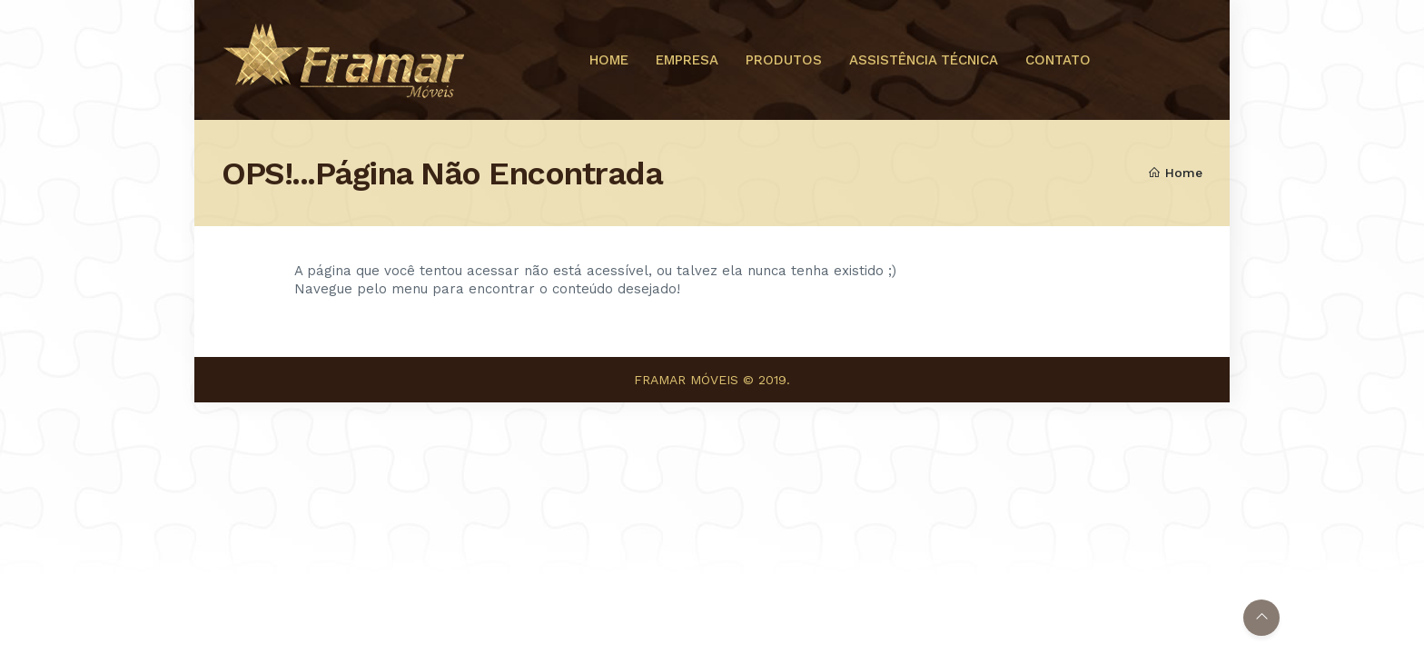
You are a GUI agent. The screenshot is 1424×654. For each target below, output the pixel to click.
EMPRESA (687, 60)
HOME (608, 60)
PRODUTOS (784, 60)
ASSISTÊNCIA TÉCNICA (923, 60)
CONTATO (1058, 60)
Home (1175, 172)
